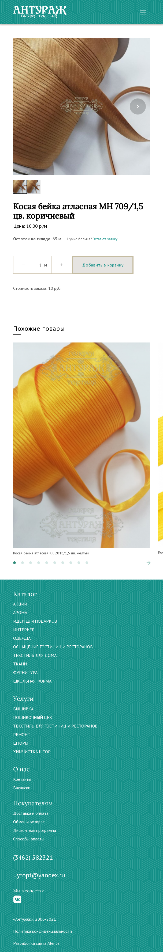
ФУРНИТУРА (25, 672)
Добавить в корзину (102, 265)
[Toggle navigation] (143, 12)
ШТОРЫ (20, 743)
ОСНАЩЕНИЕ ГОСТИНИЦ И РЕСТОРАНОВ (53, 646)
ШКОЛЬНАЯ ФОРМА (32, 681)
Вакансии (21, 787)
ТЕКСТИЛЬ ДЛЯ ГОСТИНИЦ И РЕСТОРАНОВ (55, 726)
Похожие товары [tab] (39, 328)
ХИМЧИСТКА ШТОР (32, 751)
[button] (14, 563)
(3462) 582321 (33, 857)
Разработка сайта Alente (36, 943)
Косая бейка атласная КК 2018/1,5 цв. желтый (51, 553)
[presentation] (138, 106)
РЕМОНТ (21, 734)
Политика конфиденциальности (42, 931)
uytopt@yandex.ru (39, 875)
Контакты (22, 779)
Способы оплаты (28, 838)
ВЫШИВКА (23, 708)
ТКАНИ (20, 664)
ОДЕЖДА (22, 638)
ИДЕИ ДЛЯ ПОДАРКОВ (35, 621)
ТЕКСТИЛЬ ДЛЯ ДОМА (35, 655)
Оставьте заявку (104, 239)
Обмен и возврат (29, 821)
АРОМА (20, 612)
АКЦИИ (20, 604)
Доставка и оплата (31, 813)
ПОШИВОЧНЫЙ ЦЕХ (32, 717)
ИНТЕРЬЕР (24, 629)
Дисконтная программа (34, 830)
